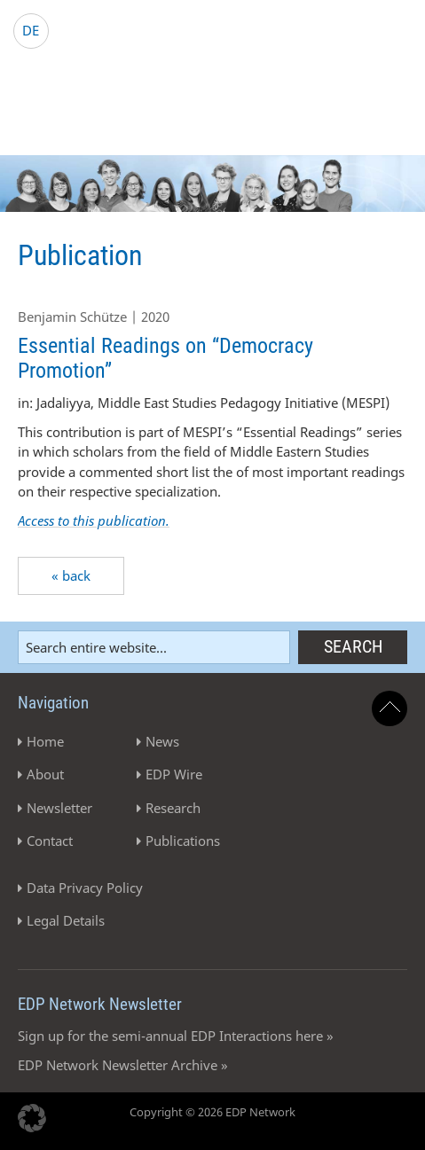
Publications (183, 840)
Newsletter (59, 808)
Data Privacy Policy (85, 887)
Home (45, 741)
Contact (50, 840)
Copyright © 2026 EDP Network (212, 1112)
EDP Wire (174, 774)
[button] (32, 1118)
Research (173, 808)
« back (71, 575)
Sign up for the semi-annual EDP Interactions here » (176, 1035)
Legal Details (66, 920)
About (45, 774)
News (162, 741)
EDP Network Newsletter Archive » (123, 1065)
